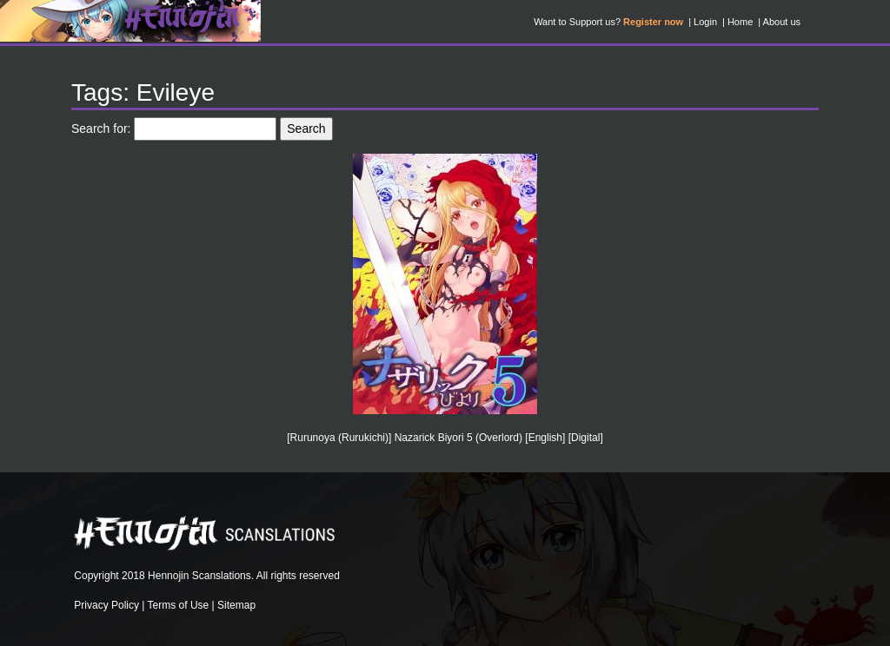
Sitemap (236, 605)
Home (740, 21)
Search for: (100, 128)
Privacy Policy (106, 605)
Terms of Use (178, 605)
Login (705, 21)
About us (781, 21)
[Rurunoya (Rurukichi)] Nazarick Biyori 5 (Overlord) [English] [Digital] (444, 438)
